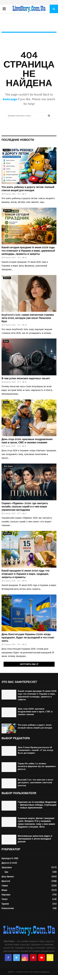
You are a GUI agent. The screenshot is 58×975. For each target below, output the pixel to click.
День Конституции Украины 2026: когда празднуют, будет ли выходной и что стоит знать (28, 637)
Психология (8, 908)
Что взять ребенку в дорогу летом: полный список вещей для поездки (28, 189)
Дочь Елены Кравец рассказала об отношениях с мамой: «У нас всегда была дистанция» (35, 750)
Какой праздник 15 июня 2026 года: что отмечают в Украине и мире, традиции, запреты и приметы (25, 574)
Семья (6, 150)
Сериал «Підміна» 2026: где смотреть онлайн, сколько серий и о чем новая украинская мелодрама (25, 506)
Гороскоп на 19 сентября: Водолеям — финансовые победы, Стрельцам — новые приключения (37, 805)
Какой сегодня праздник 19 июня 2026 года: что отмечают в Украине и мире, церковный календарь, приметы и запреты (28, 250)
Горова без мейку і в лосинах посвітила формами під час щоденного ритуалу (37, 766)
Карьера (6, 894)
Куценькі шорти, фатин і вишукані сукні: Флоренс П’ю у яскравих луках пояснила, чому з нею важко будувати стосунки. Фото (36, 822)
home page (10, 99)
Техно (5, 899)
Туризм (5, 904)
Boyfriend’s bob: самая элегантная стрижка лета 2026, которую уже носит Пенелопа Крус (28, 318)
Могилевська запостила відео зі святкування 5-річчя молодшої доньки (35, 839)
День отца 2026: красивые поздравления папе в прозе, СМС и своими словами (27, 441)
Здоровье (7, 867)
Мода (6, 341)
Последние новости (18, 140)
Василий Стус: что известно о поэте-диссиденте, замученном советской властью (36, 782)
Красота (7, 278)
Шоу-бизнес (8, 466)
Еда (6, 872)
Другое (5, 863)
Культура (7, 210)
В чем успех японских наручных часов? (26, 378)
